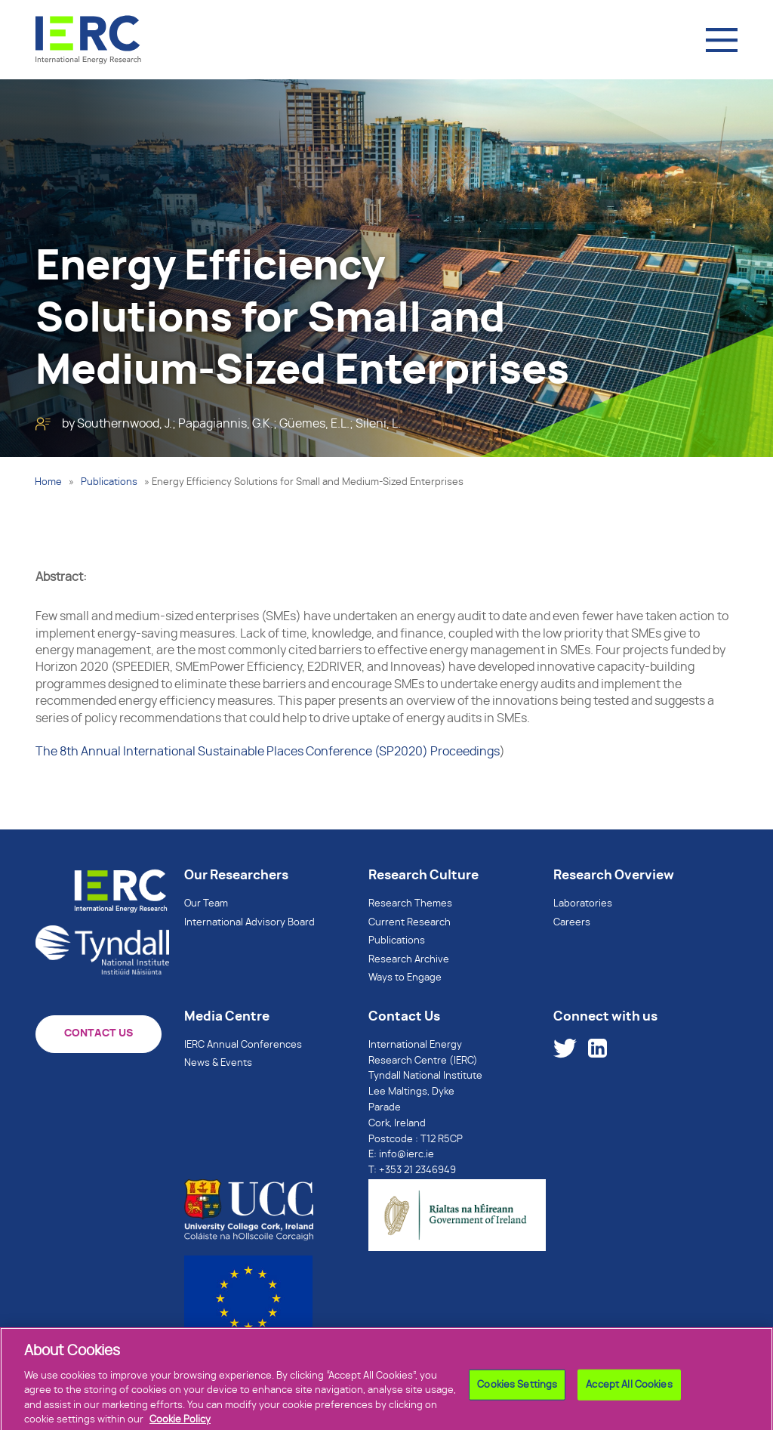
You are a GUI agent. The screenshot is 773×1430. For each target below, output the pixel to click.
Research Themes (410, 904)
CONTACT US (98, 1033)
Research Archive (408, 960)
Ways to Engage (405, 978)
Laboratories (582, 904)
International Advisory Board (249, 923)
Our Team (206, 904)
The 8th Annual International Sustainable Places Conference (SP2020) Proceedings (267, 752)
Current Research (409, 923)
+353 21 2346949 (417, 1170)
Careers (571, 923)
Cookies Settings (517, 1395)
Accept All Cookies (629, 1395)
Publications (109, 482)
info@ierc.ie (406, 1155)
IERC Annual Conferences (243, 1045)
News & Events (218, 1063)
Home (48, 482)
